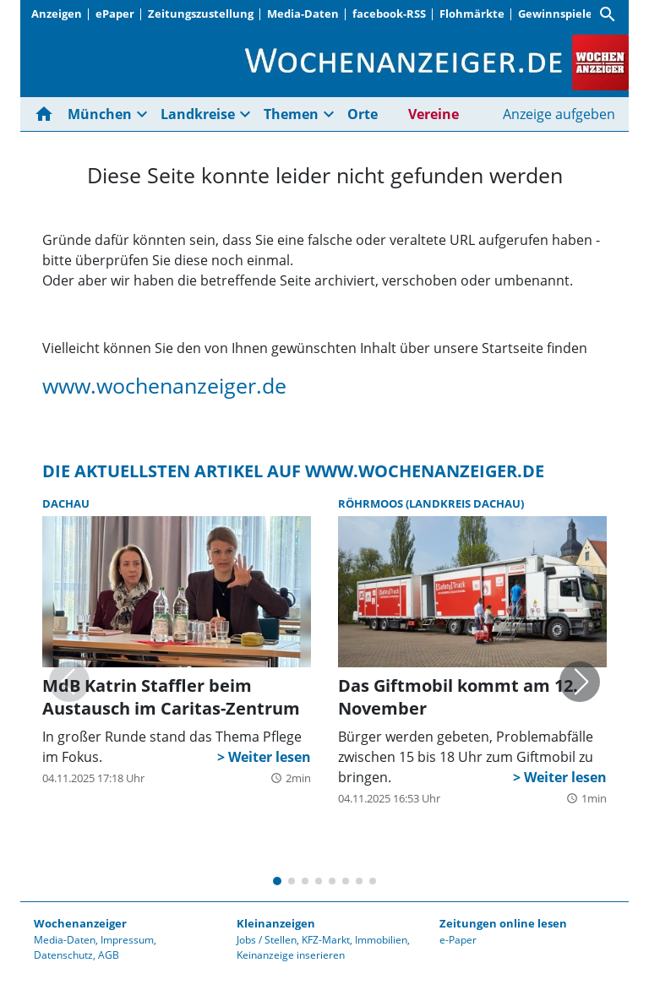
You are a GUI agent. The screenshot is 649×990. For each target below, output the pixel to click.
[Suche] (607, 14)
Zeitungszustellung (201, 13)
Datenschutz (63, 955)
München (100, 114)
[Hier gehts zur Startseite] (47, 114)
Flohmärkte (471, 13)
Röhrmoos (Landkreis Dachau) (431, 503)
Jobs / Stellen (267, 940)
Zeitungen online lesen (503, 923)
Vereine (433, 114)
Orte (362, 114)
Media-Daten (303, 13)
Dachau (66, 503)
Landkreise (198, 114)
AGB (108, 955)
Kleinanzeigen (276, 923)
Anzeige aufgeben (559, 114)
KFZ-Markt (326, 940)
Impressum (127, 940)
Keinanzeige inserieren (291, 955)
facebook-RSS (389, 13)
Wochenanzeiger (80, 923)
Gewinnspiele (555, 13)
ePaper (114, 13)
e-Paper (458, 940)
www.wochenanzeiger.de (164, 385)
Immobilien (381, 940)
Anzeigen (56, 13)
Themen (291, 114)
